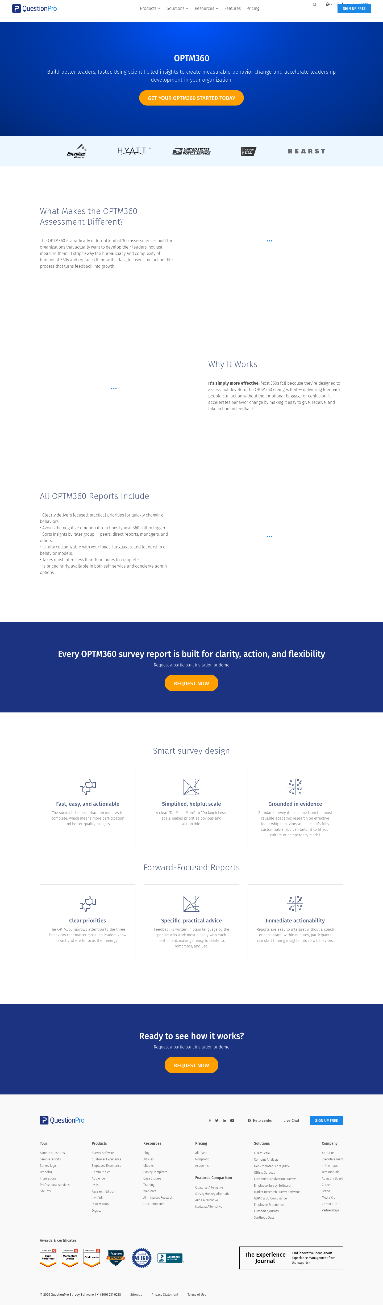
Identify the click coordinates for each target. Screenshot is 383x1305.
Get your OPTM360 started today (191, 98)
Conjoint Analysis (266, 1159)
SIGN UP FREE (326, 15)
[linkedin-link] (224, 1120)
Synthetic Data (264, 1217)
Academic (202, 1166)
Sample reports (50, 1159)
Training (149, 1185)
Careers (327, 1185)
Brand (326, 1191)
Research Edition (103, 1191)
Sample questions (52, 1153)
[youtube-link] (232, 1120)
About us (328, 1153)
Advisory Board (332, 1178)
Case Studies (152, 1178)
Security (45, 1191)
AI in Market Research (158, 1197)
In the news (330, 1166)
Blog (146, 1153)
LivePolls (98, 1198)
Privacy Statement (165, 1294)
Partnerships (330, 1210)
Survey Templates (155, 1172)
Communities (101, 1172)
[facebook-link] (210, 1120)
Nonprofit (202, 1159)
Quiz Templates (153, 1204)
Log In (336, 4)
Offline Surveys (264, 1172)
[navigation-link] (317, 4)
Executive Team (332, 1159)
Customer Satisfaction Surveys (275, 1179)
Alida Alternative (206, 1200)
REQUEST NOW (191, 691)
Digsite (96, 1210)
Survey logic (48, 1166)
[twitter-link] (217, 1120)
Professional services (55, 1185)
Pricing (253, 15)
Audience (98, 1178)
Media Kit (328, 1197)
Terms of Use (197, 1294)
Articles (148, 1159)
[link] (301, 4)
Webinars (149, 1191)
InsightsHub (100, 1204)
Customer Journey (266, 1211)
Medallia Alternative (208, 1207)
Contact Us (329, 1204)
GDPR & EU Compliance (270, 1198)
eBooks (148, 1166)
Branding (46, 1172)
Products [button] (150, 15)
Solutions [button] (178, 15)
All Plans (201, 1153)
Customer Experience (106, 1159)
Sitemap (136, 1294)
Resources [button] (207, 15)
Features (233, 15)
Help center (260, 1120)
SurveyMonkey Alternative (213, 1194)
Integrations (48, 1178)
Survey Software (103, 1153)
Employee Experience (106, 1166)
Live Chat (291, 1120)
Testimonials (330, 1172)
